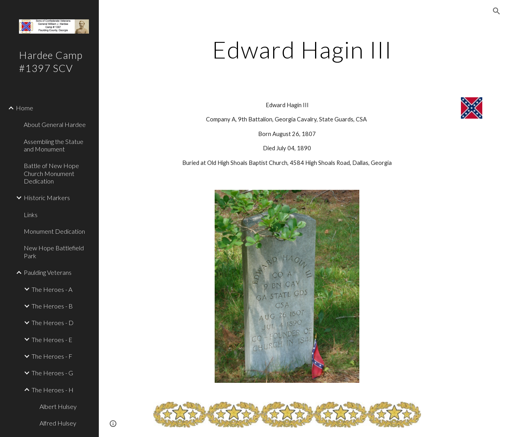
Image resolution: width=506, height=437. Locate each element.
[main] (302, 49)
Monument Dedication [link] (54, 231)
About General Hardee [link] (55, 124)
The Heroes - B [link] (52, 306)
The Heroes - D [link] (53, 322)
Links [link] (31, 214)
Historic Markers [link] (47, 197)
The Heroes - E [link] (52, 339)
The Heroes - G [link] (52, 372)
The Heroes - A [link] (52, 289)
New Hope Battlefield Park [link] (54, 251)
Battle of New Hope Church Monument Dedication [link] (51, 173)
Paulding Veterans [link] (48, 272)
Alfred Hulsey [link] (58, 423)
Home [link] (24, 108)
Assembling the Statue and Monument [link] (53, 145)
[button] (496, 11)
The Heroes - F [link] (52, 356)
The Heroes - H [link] (53, 389)
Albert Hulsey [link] (58, 406)
